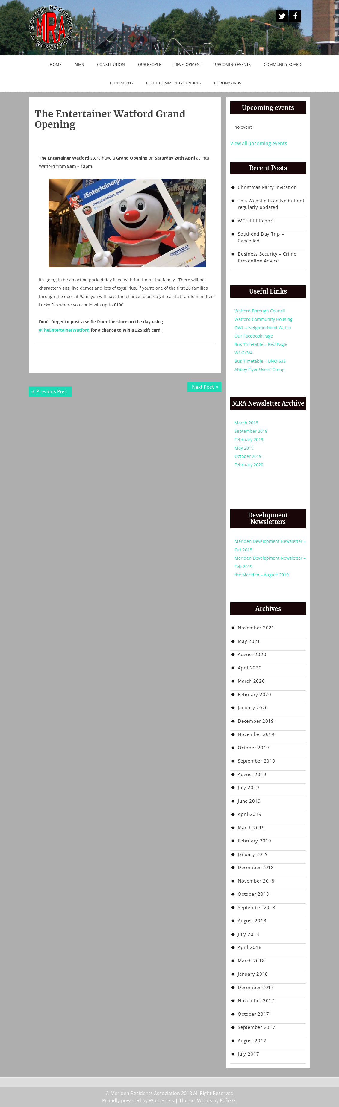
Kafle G (228, 1100)
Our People (149, 64)
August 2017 (252, 1041)
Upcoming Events (233, 64)
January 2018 (253, 974)
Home (55, 64)
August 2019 (252, 774)
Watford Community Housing (263, 319)
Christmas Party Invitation (267, 187)
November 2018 (256, 881)
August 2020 (252, 654)
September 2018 (250, 431)
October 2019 (247, 456)
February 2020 (248, 464)
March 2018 (246, 423)
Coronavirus (227, 83)
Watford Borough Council (259, 311)
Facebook (295, 16)
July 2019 (248, 787)
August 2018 (252, 921)
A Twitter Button (282, 16)
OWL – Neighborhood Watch (262, 327)
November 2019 (256, 734)
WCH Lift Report (256, 221)
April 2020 (250, 668)
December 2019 (256, 721)
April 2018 (250, 947)
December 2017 (256, 987)
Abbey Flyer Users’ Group (259, 369)
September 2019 (257, 761)
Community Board (282, 64)
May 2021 (249, 641)
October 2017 (253, 1014)
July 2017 (248, 1054)
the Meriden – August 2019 (261, 575)
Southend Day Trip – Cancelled (261, 237)
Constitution (111, 64)
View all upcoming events (258, 143)
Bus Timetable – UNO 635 (260, 361)
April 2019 (250, 814)
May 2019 (244, 448)
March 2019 (251, 827)
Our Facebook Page (253, 336)
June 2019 (249, 801)
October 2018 (253, 894)
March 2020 (251, 681)
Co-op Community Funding (173, 83)
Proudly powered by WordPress (138, 1100)
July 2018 (248, 934)
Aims (79, 64)
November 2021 (256, 628)
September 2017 (257, 1027)
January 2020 (253, 707)
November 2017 (256, 1000)
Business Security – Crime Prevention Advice (267, 257)
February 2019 (248, 439)
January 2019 (253, 854)
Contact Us (121, 83)
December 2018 (256, 867)
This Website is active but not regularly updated (271, 204)
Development (188, 64)
